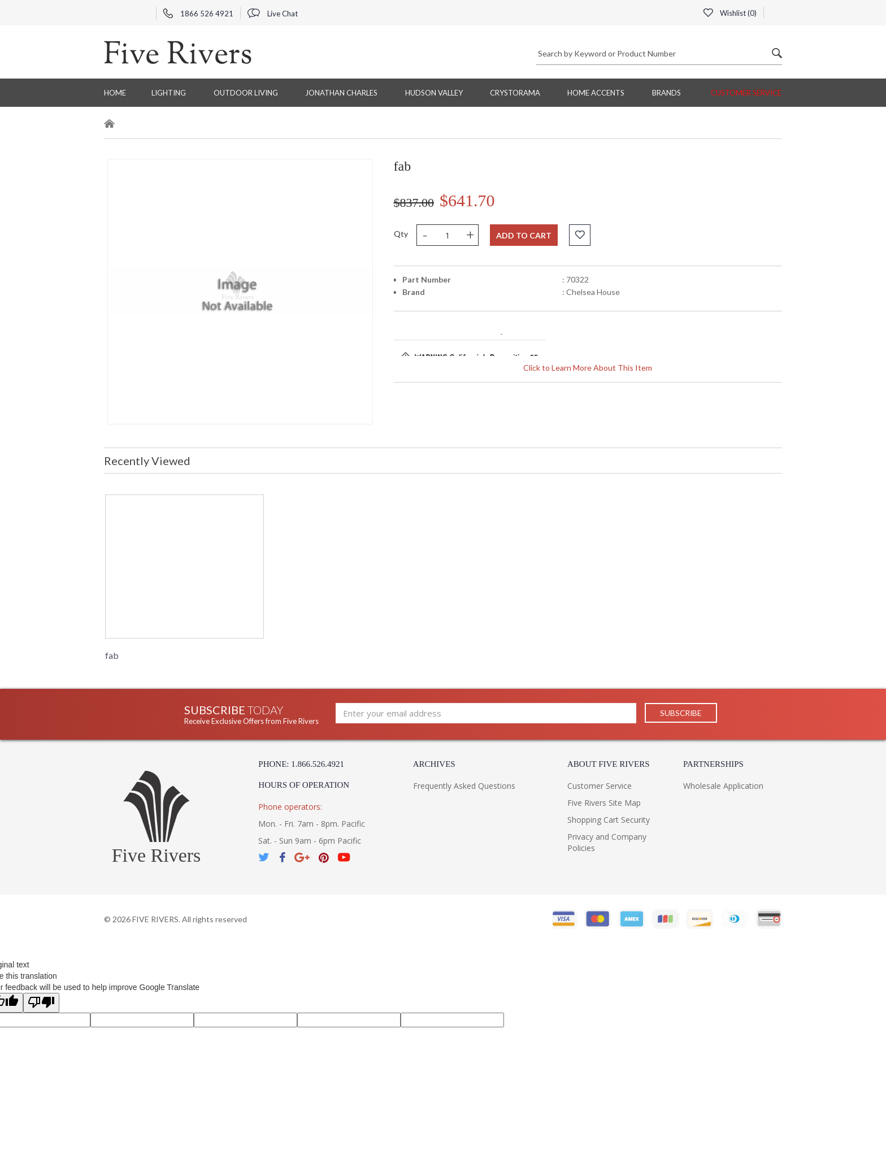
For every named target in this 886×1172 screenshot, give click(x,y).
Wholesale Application (723, 785)
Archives (434, 764)
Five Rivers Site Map (604, 802)
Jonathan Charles (341, 92)
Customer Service (746, 92)
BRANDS (666, 92)
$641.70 (467, 200)
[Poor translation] (41, 1003)
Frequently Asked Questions (464, 785)
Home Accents (595, 92)
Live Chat (272, 13)
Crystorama (515, 92)
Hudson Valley (434, 92)
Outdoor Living (246, 92)
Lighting (168, 92)
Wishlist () (729, 13)
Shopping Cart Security (608, 819)
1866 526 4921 (198, 13)
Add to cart (523, 235)
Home (115, 92)
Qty (401, 233)
